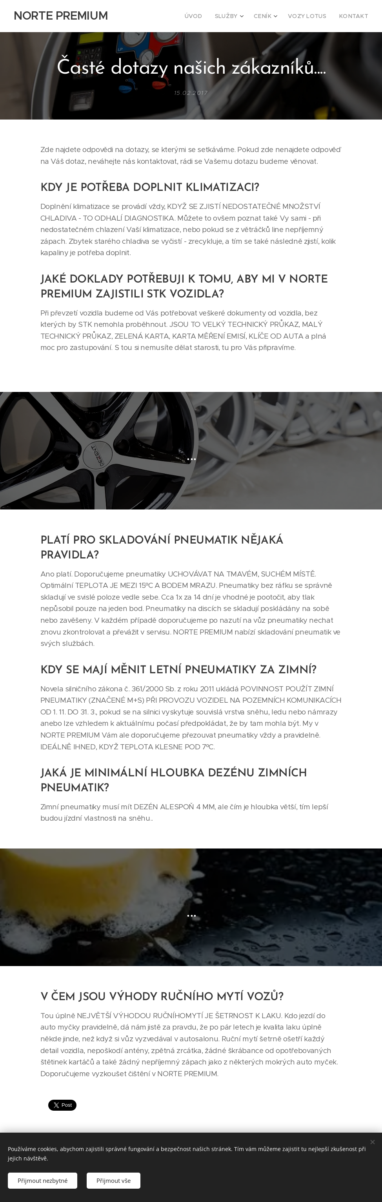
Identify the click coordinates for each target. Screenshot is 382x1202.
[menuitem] (207, 16)
